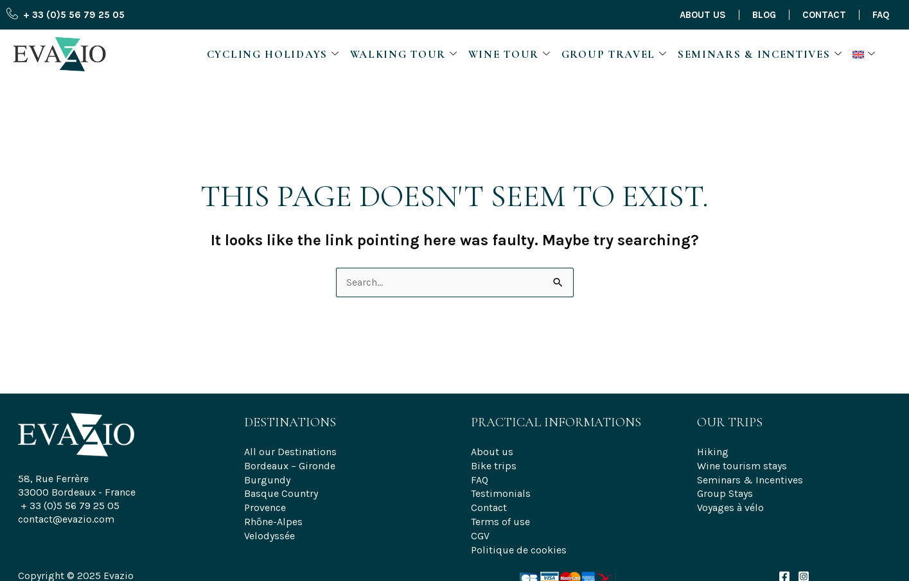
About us (703, 15)
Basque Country (281, 491)
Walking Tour (404, 54)
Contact (824, 15)
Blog (764, 15)
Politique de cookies (519, 545)
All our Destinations (290, 451)
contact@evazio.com (66, 519)
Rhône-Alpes (273, 518)
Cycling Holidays (273, 54)
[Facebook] (784, 571)
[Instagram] (803, 571)
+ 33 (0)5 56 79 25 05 (70, 505)
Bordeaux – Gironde (289, 464)
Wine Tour (509, 54)
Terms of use (500, 518)
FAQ (881, 15)
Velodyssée (269, 531)
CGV (480, 531)
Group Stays (725, 491)
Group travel (614, 54)
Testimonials (501, 491)
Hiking (712, 451)
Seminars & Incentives (760, 54)
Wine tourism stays (742, 464)
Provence (265, 504)
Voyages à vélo (730, 504)
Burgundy (267, 478)
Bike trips (493, 464)
